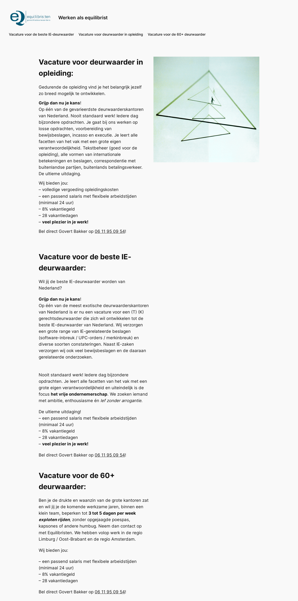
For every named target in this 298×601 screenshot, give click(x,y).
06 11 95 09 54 (110, 231)
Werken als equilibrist (83, 18)
